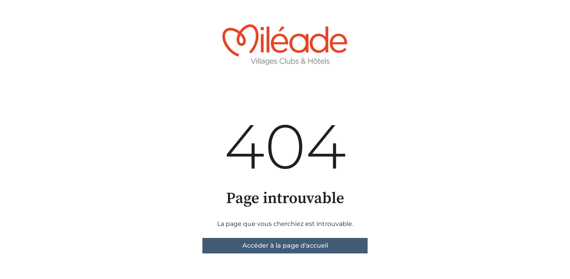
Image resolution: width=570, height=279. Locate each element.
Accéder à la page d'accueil (285, 245)
